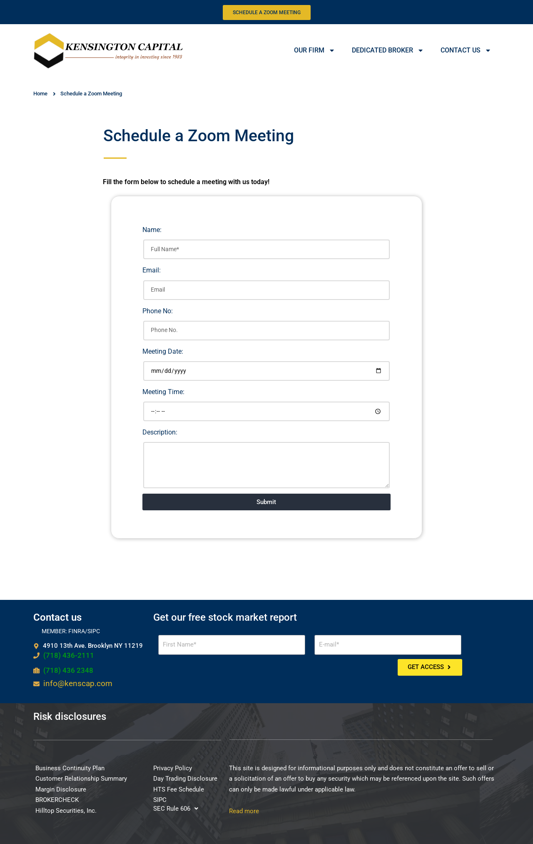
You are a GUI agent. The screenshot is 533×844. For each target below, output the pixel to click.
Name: (152, 230)
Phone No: (157, 311)
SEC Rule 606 (175, 809)
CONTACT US (466, 50)
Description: (159, 432)
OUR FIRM (314, 50)
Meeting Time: (163, 392)
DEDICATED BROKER (388, 50)
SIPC (93, 631)
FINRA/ (77, 631)
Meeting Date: (162, 351)
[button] (175, 809)
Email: (151, 270)
